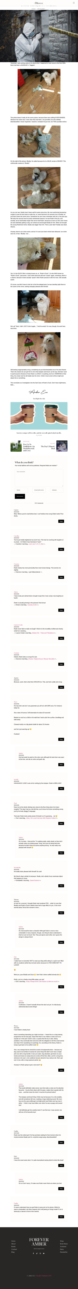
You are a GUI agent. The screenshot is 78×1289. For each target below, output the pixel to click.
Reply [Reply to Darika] (61, 1216)
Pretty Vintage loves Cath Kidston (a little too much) (41, 981)
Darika (16, 1203)
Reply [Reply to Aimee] (61, 610)
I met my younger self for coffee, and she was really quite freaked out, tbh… (39, 433)
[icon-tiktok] (37, 1253)
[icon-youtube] (44, 1253)
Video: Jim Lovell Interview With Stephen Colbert (41, 818)
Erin (15, 957)
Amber (34, 9)
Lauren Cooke (18, 625)
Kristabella (17, 867)
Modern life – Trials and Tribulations (43, 633)
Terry (15, 702)
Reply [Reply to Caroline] (61, 549)
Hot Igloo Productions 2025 (43, 1276)
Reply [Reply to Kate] (61, 1165)
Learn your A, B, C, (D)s (36, 544)
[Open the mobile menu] (74, 3)
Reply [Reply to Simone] (61, 912)
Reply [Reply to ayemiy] (61, 788)
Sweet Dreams (34, 880)
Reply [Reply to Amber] (61, 764)
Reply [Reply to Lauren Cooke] (61, 638)
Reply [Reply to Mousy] (61, 1070)
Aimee (16, 592)
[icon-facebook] (34, 1253)
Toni (15, 803)
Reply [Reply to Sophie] (61, 1142)
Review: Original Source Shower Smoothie (41, 659)
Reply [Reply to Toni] (61, 823)
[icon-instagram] (41, 1253)
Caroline (16, 536)
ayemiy (16, 779)
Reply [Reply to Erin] (61, 986)
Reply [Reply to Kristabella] (61, 885)
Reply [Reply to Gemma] (61, 577)
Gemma (16, 564)
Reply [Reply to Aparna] (61, 687)
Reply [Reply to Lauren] (61, 521)
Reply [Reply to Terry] (61, 739)
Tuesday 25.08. (32, 605)
